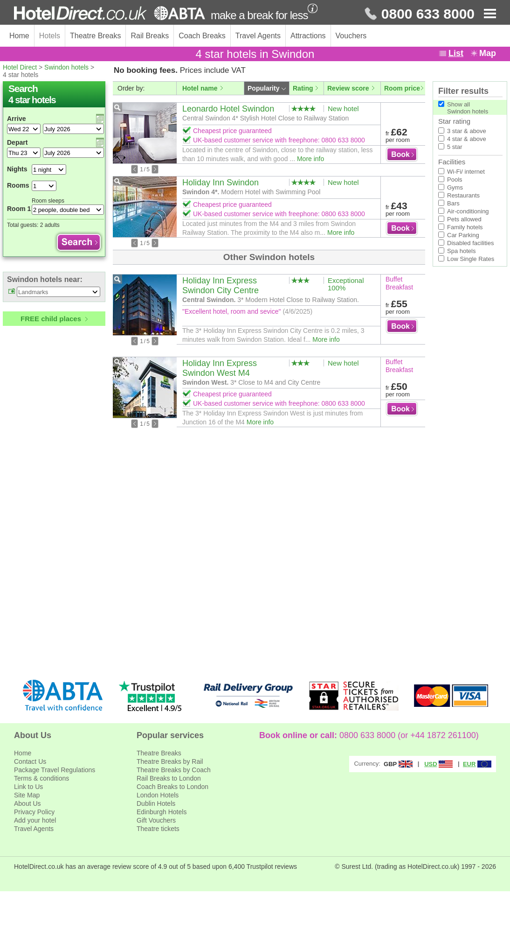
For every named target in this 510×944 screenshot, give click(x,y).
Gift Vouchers (156, 820)
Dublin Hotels (156, 803)
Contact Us (30, 761)
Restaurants (463, 195)
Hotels (49, 36)
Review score (348, 88)
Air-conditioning (468, 211)
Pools (454, 179)
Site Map (27, 795)
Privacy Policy (34, 812)
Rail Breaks (150, 36)
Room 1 (19, 208)
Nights (17, 169)
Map (487, 53)
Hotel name (199, 88)
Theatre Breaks (95, 36)
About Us (27, 803)
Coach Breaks (202, 36)
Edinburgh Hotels (161, 812)
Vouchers (351, 36)
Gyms (455, 187)
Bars (453, 203)
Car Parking (463, 235)
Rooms (18, 185)
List (455, 53)
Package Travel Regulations (54, 770)
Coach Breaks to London (172, 786)
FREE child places (51, 319)
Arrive (16, 118)
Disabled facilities (470, 243)
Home (19, 36)
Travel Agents (258, 36)
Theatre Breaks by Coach (174, 770)
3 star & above (466, 130)
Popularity (263, 88)
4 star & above (466, 138)
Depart (17, 142)
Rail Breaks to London (169, 778)
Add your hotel (35, 820)
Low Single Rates (470, 258)
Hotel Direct (20, 67)
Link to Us (28, 786)
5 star (454, 146)
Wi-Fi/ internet (466, 171)
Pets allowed (464, 219)
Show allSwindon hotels (467, 108)
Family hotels (465, 227)
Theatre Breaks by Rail (170, 761)
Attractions (308, 36)
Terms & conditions (41, 778)
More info (310, 158)
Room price (402, 88)
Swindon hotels (66, 67)
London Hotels (158, 795)
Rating (303, 88)
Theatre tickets (158, 828)
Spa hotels (461, 250)
